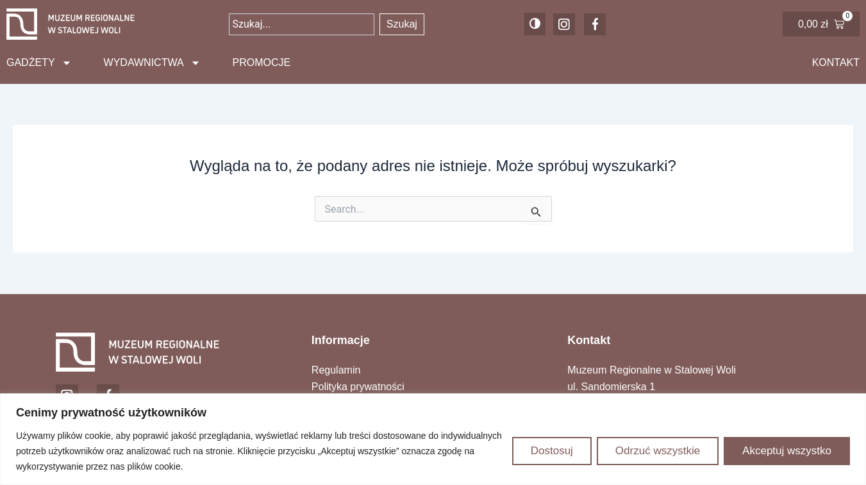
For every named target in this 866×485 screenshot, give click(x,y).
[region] (433, 439)
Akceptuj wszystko (786, 451)
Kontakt (836, 62)
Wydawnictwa (152, 62)
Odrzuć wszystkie (657, 451)
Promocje (262, 62)
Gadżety (39, 62)
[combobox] (301, 24)
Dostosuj (552, 451)
